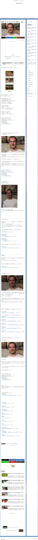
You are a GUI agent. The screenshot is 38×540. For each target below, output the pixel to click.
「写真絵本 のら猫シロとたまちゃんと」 (8, 435)
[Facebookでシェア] (7, 37)
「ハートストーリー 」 (4, 421)
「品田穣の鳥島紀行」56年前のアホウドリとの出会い (9, 432)
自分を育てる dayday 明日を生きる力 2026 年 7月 (32, 28)
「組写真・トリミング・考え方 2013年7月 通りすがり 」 (9, 324)
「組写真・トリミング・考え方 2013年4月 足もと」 (9, 317)
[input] (32, 21)
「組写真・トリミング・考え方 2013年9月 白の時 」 (9, 328)
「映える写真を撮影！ (4, 410)
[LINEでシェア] (15, 37)
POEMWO (29, 78)
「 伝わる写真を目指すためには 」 (6, 123)
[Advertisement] (19, 11)
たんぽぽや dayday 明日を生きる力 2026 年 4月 (32, 53)
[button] (23, 37)
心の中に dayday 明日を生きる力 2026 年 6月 (32, 34)
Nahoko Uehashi (30, 82)
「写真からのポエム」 (4, 414)
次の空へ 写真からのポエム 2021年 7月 (31, 56)
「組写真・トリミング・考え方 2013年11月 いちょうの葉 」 (10, 331)
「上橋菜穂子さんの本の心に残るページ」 (7, 428)
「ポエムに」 (3, 417)
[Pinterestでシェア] (19, 37)
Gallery (28, 88)
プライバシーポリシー (30, 96)
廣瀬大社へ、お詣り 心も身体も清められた (32, 44)
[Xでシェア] (3, 37)
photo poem (29, 76)
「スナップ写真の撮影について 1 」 (6, 236)
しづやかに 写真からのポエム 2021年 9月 (32, 41)
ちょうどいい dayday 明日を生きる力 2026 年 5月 (32, 47)
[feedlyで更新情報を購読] (12, 466)
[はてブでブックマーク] (11, 37)
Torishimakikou (30, 84)
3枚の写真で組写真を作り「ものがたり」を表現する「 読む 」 (13, 56)
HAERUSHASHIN (30, 74)
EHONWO (29, 86)
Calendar (28, 90)
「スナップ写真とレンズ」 (5, 403)
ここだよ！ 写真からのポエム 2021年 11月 (32, 31)
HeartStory (29, 80)
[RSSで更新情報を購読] (14, 466)
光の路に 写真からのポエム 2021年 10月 (31, 37)
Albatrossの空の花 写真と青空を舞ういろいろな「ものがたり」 (32, 64)
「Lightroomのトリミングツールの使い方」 (7, 247)
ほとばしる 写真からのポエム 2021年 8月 (32, 50)
